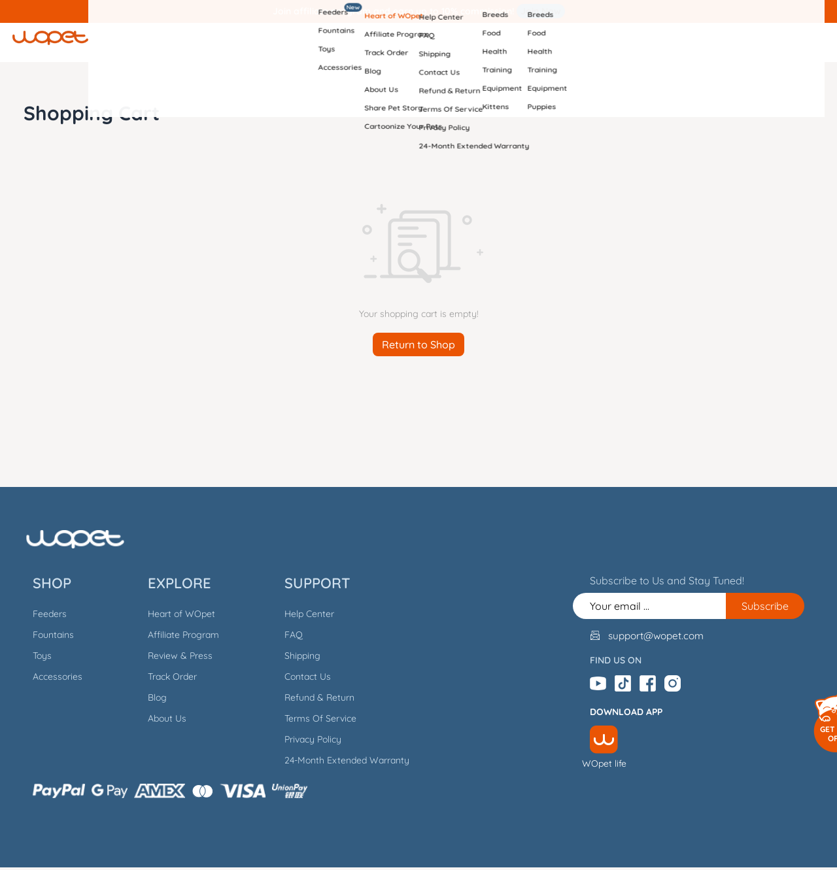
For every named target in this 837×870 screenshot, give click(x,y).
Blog (150, 697)
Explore (377, 42)
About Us (160, 718)
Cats (526, 42)
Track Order (165, 676)
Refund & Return (313, 697)
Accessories (51, 676)
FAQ (287, 635)
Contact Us (301, 676)
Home (249, 42)
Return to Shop (418, 344)
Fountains (46, 635)
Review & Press (173, 655)
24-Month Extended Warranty (340, 760)
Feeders (43, 614)
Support (455, 42)
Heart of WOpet (175, 614)
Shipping (296, 655)
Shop (306, 42)
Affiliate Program (177, 635)
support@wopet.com (662, 634)
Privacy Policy (306, 739)
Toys (35, 655)
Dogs (590, 42)
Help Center (303, 614)
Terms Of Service (314, 718)
